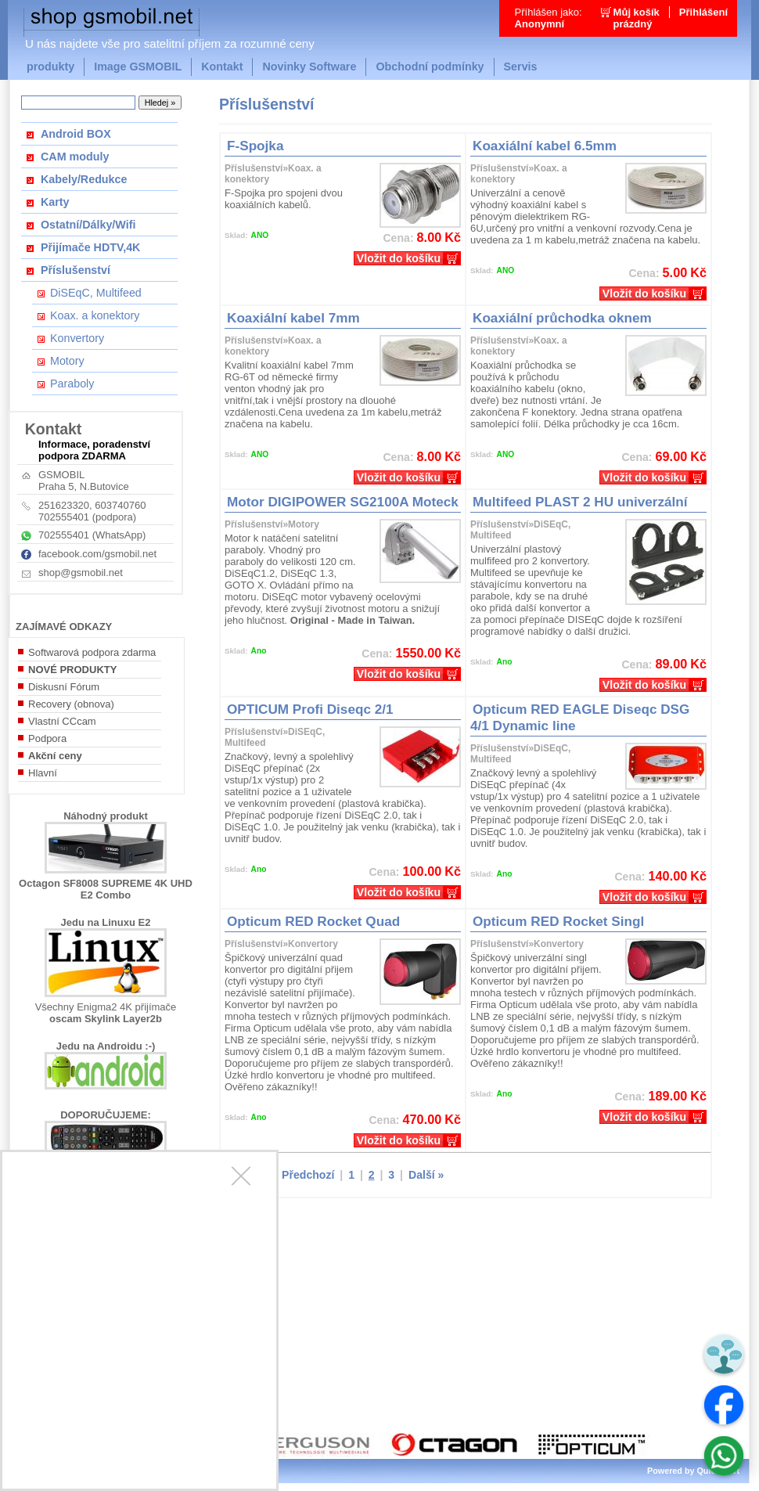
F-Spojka (255, 145)
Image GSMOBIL (138, 66)
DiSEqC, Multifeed (96, 292)
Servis (521, 66)
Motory (67, 361)
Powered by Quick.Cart (693, 1470)
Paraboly (72, 383)
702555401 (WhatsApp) (92, 535)
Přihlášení (703, 12)
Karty (55, 202)
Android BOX (76, 134)
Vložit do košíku (399, 258)
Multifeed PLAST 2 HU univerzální (580, 502)
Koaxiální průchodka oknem (562, 318)
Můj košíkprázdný (636, 18)
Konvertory (77, 338)
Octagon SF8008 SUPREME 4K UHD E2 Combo (105, 889)
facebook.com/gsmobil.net (97, 554)
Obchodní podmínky (430, 66)
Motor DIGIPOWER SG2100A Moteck (343, 502)
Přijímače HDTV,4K (90, 247)
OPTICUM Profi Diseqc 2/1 (310, 709)
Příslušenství (75, 270)
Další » (426, 1175)
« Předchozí (303, 1175)
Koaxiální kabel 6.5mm (545, 145)
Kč (343, 237)
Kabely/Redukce (84, 179)
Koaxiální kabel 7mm (293, 318)
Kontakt (222, 66)
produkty (50, 66)
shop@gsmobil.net (80, 572)
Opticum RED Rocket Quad (313, 921)
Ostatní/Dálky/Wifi (88, 224)
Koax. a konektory (94, 315)
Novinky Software (309, 66)
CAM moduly (75, 156)
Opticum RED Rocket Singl (558, 921)
